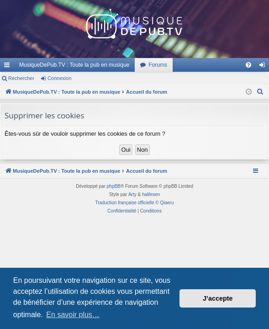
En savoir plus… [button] (73, 314)
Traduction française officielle (124, 202)
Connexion (59, 78)
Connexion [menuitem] (264, 67)
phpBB (114, 186)
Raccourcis (9, 67)
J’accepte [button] (218, 298)
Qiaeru (167, 202)
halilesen (151, 194)
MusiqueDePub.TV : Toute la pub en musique (74, 65)
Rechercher (21, 78)
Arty (132, 194)
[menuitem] (248, 65)
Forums (157, 65)
